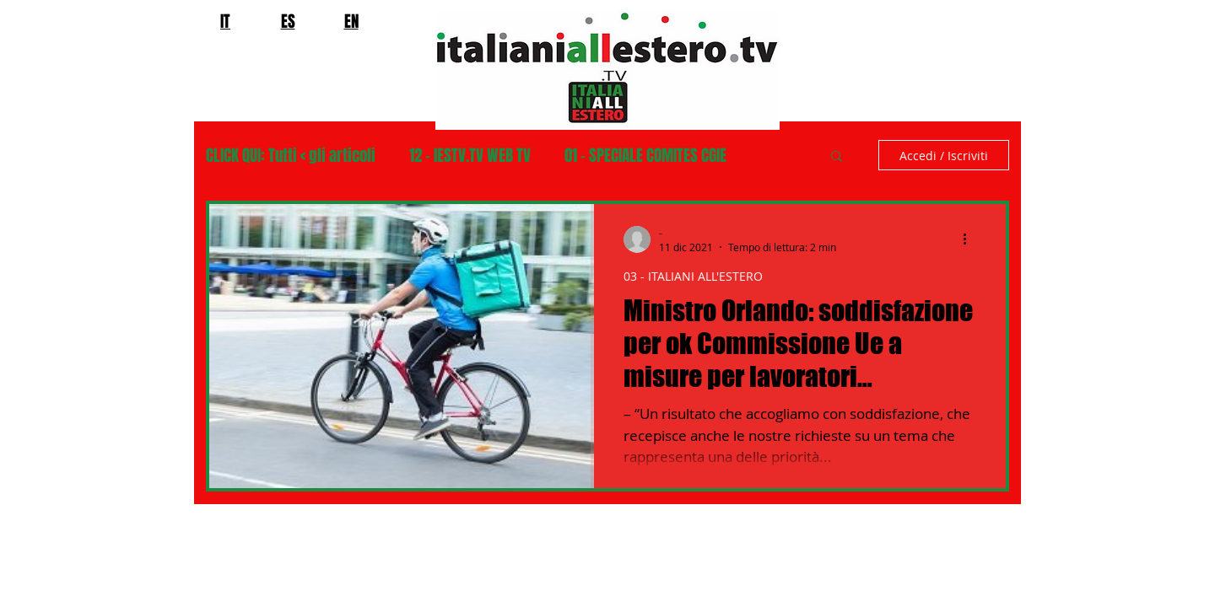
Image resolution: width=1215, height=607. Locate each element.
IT (225, 21)
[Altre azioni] (970, 239)
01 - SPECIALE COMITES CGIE (645, 155)
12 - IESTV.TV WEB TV (470, 155)
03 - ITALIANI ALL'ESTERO (693, 276)
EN (351, 21)
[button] (837, 157)
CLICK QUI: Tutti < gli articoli (290, 155)
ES (288, 21)
